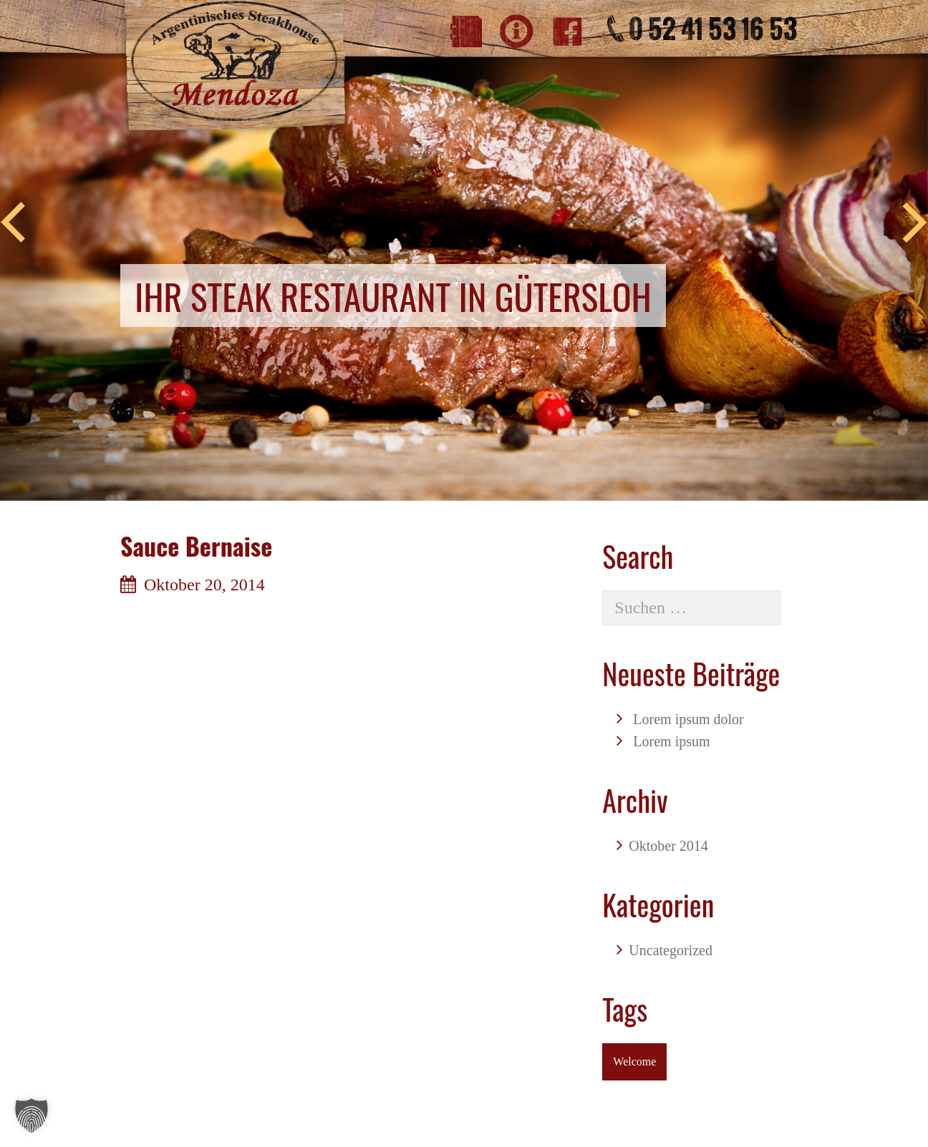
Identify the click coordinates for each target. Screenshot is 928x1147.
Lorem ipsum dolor (688, 719)
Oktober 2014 (668, 846)
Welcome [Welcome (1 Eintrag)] (634, 1061)
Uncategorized (670, 950)
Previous (13, 223)
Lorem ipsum (671, 741)
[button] (31, 1115)
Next (915, 223)
